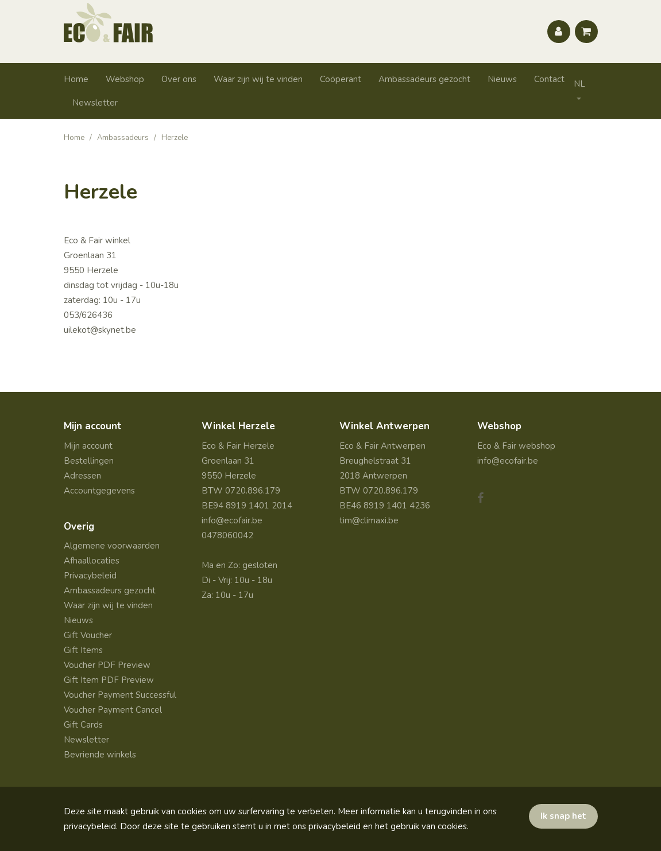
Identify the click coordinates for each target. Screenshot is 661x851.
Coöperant (340, 79)
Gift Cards (83, 724)
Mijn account (88, 446)
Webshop (125, 79)
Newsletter (95, 102)
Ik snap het (563, 816)
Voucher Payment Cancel (113, 710)
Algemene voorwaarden (112, 545)
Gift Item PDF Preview (109, 680)
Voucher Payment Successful (120, 695)
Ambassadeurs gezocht (424, 79)
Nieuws (502, 79)
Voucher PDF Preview (107, 665)
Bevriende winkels (100, 754)
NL (579, 84)
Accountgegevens (99, 490)
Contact (549, 79)
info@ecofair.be (232, 520)
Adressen (82, 475)
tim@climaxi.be (369, 520)
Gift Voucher (88, 635)
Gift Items (83, 650)
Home (76, 79)
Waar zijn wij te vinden (258, 79)
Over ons (178, 79)
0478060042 (227, 535)
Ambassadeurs (123, 138)
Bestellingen (89, 461)
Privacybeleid (90, 575)
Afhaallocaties (91, 560)
